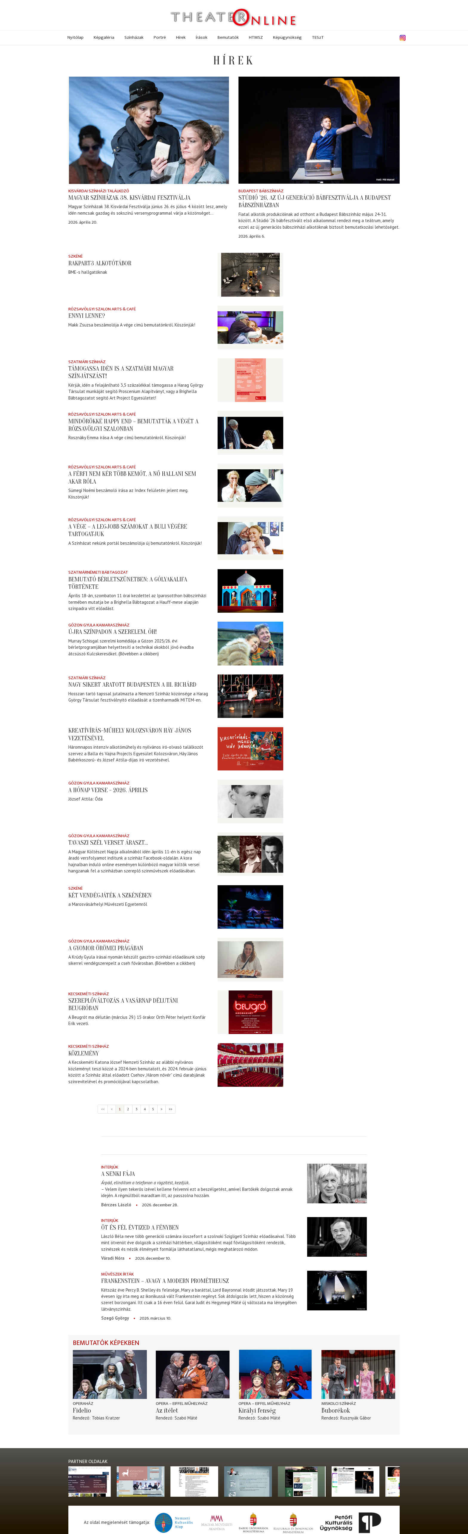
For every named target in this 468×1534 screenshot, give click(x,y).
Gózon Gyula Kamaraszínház (99, 625)
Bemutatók (228, 37)
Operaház (83, 1403)
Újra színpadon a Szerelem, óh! (112, 631)
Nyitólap (75, 37)
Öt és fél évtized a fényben (140, 1227)
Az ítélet (167, 1410)
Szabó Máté (186, 1418)
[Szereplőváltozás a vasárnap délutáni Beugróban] (250, 1012)
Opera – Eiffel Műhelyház (182, 1403)
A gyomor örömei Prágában (105, 948)
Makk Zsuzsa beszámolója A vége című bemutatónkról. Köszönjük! (131, 325)
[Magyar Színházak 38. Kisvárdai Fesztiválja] (149, 130)
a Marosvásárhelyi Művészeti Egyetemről (107, 904)
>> (170, 1109)
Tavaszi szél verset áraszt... (108, 842)
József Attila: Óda (85, 799)
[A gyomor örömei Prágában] (250, 960)
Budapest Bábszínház (261, 191)
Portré (160, 37)
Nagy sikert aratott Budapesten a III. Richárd (132, 684)
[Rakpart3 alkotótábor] (250, 275)
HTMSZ (256, 37)
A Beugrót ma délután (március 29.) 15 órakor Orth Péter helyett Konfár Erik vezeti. (137, 1020)
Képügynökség (287, 37)
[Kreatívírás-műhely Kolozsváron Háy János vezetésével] (250, 749)
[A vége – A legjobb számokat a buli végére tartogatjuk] (250, 538)
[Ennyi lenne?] (250, 327)
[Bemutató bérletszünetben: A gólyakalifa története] (250, 591)
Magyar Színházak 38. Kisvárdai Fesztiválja (129, 197)
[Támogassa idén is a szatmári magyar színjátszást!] (250, 380)
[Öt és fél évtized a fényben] (337, 1237)
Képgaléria (104, 37)
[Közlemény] (250, 1065)
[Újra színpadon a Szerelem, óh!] (250, 643)
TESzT (318, 37)
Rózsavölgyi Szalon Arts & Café (102, 309)
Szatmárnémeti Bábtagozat (98, 572)
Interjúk (109, 1167)
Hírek (181, 37)
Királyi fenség (257, 1410)
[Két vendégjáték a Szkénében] (250, 907)
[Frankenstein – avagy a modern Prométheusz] (337, 1290)
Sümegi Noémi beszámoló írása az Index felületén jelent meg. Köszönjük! (128, 493)
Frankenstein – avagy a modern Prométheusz (165, 1280)
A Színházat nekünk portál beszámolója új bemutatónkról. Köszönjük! (135, 543)
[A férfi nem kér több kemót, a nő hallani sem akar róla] (250, 485)
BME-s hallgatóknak (87, 272)
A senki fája (118, 1173)
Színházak (134, 37)
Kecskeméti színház (88, 994)
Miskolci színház (338, 1403)
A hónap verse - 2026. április (108, 790)
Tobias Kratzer (106, 1418)
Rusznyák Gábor (355, 1418)
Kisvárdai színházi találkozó (98, 191)
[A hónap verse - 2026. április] (250, 802)
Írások (201, 37)
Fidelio (82, 1410)
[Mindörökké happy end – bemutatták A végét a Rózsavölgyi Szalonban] (250, 433)
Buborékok (335, 1410)
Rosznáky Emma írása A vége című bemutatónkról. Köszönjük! (127, 437)
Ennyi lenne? (86, 315)
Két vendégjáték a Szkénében (110, 895)
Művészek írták (117, 1274)
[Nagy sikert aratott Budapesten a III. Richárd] (250, 696)
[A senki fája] (337, 1183)
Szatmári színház (87, 362)
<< (102, 1109)
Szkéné (75, 256)
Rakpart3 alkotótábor (99, 263)
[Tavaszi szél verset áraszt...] (250, 854)
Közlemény (83, 1053)
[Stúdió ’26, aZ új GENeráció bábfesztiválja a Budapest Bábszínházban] (319, 130)
